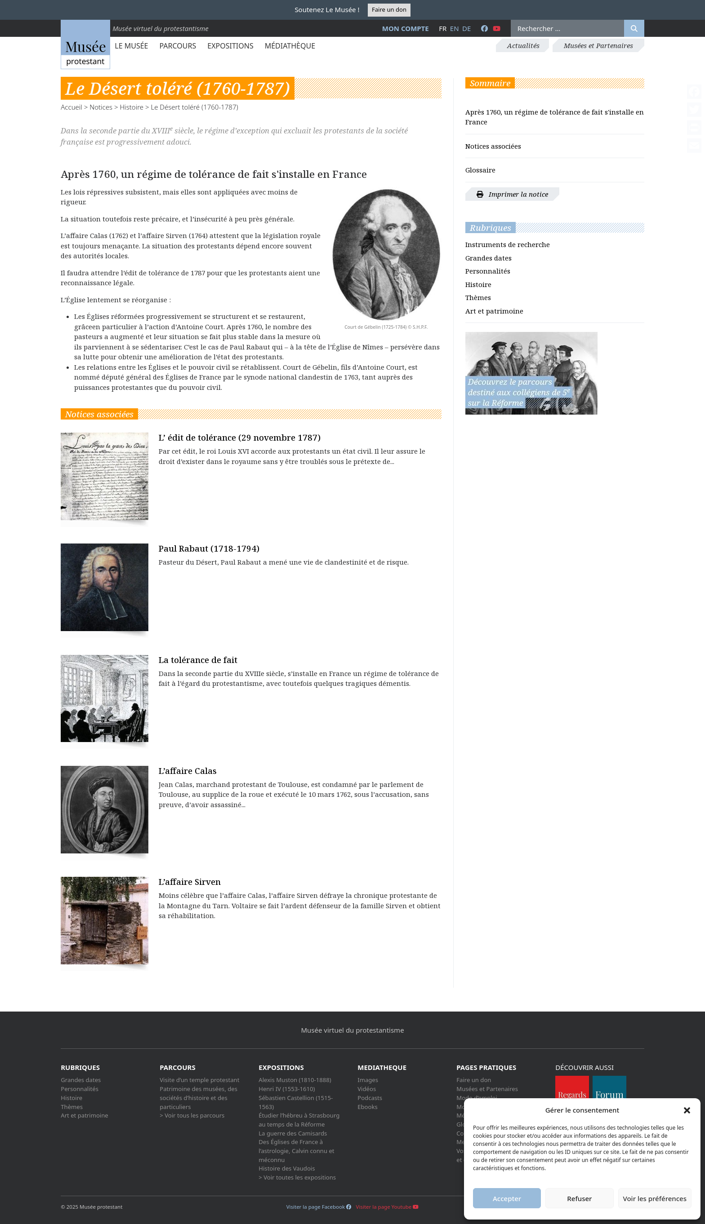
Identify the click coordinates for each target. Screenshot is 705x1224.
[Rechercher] (634, 28)
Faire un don (389, 9)
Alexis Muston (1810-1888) (295, 1080)
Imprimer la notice (512, 194)
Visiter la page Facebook (318, 1206)
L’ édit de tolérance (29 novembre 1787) (240, 437)
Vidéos (366, 1089)
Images (367, 1080)
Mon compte (405, 28)
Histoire (131, 106)
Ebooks (367, 1107)
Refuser (579, 1198)
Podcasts (369, 1098)
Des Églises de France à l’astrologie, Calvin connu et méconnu (296, 1150)
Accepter (507, 1198)
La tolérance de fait (198, 659)
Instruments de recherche (507, 244)
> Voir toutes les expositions (297, 1177)
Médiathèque (290, 46)
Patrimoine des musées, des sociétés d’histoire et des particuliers (198, 1097)
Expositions (230, 46)
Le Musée (131, 46)
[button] (687, 1109)
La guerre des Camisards (293, 1133)
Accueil (71, 106)
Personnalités (487, 270)
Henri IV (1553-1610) (287, 1089)
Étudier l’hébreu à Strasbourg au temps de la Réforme (299, 1119)
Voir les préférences (655, 1198)
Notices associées (493, 145)
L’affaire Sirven (190, 881)
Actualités (523, 45)
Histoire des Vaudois (287, 1168)
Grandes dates (488, 257)
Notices (100, 106)
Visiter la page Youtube (387, 1206)
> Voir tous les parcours (192, 1115)
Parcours (177, 46)
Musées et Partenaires (598, 45)
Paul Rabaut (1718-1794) (209, 548)
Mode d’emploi (476, 1098)
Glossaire (480, 169)
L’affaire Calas (188, 770)
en (454, 28)
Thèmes (478, 297)
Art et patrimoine (494, 310)
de (466, 28)
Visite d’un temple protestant (199, 1080)
